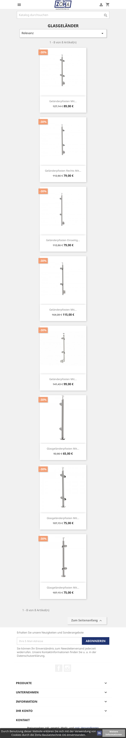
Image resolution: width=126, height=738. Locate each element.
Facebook (58, 668)
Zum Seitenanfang (87, 620)
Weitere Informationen (114, 733)
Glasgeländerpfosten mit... (63, 448)
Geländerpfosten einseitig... (63, 240)
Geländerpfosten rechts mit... (63, 170)
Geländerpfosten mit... (63, 101)
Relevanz (63, 33)
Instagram (67, 668)
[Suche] (63, 15)
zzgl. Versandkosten (87, 727)
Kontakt (23, 720)
